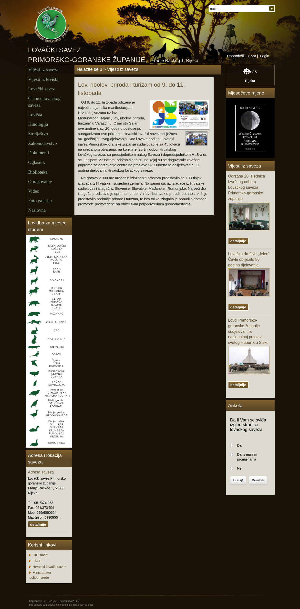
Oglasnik (36, 162)
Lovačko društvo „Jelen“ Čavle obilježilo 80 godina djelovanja (249, 274)
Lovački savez (41, 88)
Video (33, 191)
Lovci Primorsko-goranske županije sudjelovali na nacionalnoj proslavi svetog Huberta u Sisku (249, 346)
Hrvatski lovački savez (49, 567)
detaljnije (38, 524)
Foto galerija (40, 200)
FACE (37, 561)
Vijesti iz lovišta (43, 79)
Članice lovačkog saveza (44, 101)
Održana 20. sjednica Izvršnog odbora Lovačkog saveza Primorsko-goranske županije (249, 202)
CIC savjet (41, 555)
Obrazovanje (40, 181)
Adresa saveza (41, 472)
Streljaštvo (38, 133)
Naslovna (37, 210)
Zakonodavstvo (42, 143)
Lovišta (35, 114)
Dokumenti (38, 152)
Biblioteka (38, 172)
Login (264, 56)
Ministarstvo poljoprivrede (40, 575)
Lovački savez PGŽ (69, 601)
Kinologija (38, 124)
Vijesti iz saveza (43, 69)
